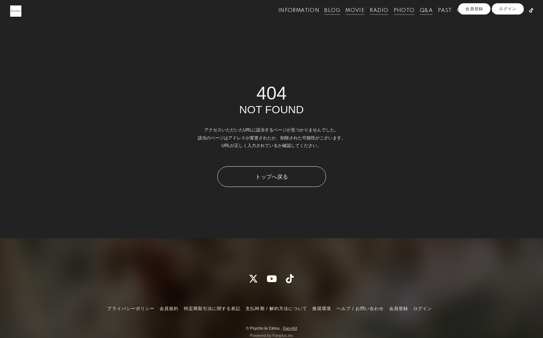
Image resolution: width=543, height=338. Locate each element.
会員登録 (474, 33)
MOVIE (344, 21)
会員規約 (169, 308)
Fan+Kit (290, 328)
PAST (434, 21)
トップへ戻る (271, 177)
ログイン (508, 33)
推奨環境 (321, 308)
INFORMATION (287, 21)
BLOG (322, 21)
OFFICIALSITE (465, 21)
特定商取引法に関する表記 (212, 308)
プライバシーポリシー (130, 308)
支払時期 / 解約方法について (276, 308)
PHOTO (393, 21)
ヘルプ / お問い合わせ (360, 308)
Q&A (415, 21)
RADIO (368, 21)
